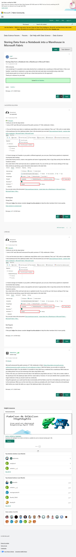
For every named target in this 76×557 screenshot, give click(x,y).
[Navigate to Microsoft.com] (5, 13)
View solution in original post (13, 206)
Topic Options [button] (65, 49)
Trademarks (3, 548)
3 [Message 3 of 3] (10, 211)
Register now (55, 29)
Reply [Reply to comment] (66, 216)
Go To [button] (68, 20)
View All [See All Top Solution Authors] (8, 472)
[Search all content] (54, 24)
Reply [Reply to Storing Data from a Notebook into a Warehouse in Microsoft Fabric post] (66, 96)
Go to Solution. (40, 80)
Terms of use (4, 545)
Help (63, 20)
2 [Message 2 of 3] (10, 389)
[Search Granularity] (28, 24)
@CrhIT (11, 121)
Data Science (58, 35)
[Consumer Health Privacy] (21, 551)
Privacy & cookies (5, 543)
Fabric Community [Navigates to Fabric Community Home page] (18, 13)
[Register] (9, 441)
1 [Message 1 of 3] (10, 91)
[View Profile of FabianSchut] (13, 352)
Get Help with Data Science (40, 35)
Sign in (57, 20)
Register (51, 20)
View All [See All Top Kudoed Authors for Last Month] (8, 506)
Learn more (5, 8)
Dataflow (13, 87)
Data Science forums (12, 35)
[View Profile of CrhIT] (11, 56)
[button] (55, 49)
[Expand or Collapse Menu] (2, 17)
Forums (25, 35)
